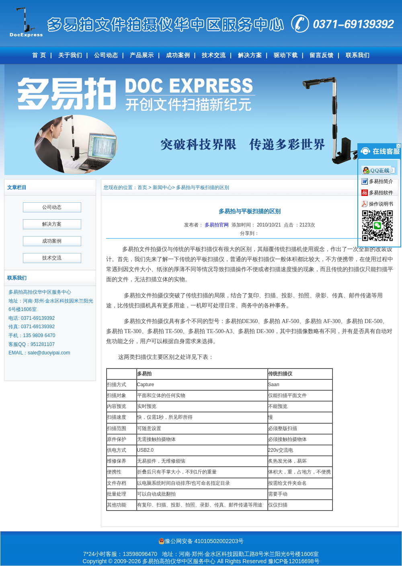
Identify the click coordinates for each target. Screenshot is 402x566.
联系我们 (358, 55)
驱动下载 (286, 55)
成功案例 (178, 55)
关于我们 (70, 55)
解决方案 (250, 55)
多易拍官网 (217, 225)
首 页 (39, 55)
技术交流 (214, 55)
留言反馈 (322, 55)
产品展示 (142, 55)
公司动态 (106, 55)
